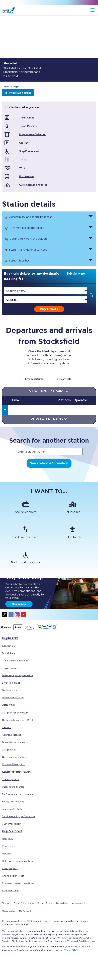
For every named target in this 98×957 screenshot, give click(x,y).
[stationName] (49, 451)
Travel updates (10, 668)
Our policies (9, 749)
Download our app (13, 697)
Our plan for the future (15, 712)
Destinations (9, 690)
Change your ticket (13, 875)
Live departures (34, 379)
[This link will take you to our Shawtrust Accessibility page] (46, 629)
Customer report (11, 823)
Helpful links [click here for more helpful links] (10, 638)
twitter (5, 614)
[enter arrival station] (45, 299)
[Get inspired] (72, 508)
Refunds (7, 853)
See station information (49, 463)
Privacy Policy (45, 903)
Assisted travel (10, 890)
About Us (8, 704)
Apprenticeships (11, 734)
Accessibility (62, 903)
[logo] (9, 10)
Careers (6, 727)
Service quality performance (18, 816)
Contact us (8, 645)
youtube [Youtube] (23, 614)
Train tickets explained (15, 660)
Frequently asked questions (18, 883)
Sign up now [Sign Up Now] (19, 604)
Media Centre (8, 911)
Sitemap (6, 903)
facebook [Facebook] (11, 614)
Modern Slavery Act (13, 764)
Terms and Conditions (78, 941)
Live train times (11, 682)
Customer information (16, 771)
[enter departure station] (45, 290)
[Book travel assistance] (25, 559)
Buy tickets (49, 309)
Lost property (10, 868)
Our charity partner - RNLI (17, 720)
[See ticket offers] (25, 508)
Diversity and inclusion (15, 742)
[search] (45, 290)
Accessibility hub (12, 809)
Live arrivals (64, 379)
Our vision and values (14, 757)
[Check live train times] (25, 533)
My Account (25, 911)
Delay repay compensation (17, 675)
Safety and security (13, 801)
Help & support (12, 831)
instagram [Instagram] (17, 614)
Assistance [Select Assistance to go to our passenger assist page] (77, 903)
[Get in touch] (72, 533)
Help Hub (7, 839)
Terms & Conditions (24, 903)
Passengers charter (13, 786)
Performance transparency (17, 794)
